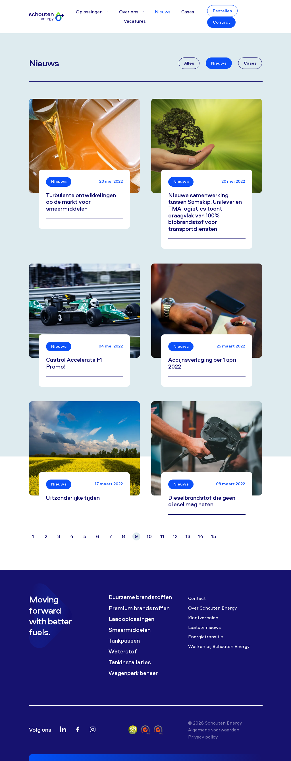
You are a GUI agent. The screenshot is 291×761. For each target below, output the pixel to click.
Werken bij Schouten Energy (219, 646)
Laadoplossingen (131, 619)
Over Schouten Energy (212, 608)
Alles (189, 63)
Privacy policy (203, 737)
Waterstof (123, 651)
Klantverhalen (203, 617)
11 (162, 536)
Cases (187, 12)
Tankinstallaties (130, 662)
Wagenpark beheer (133, 673)
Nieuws (163, 12)
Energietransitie (205, 637)
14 (200, 536)
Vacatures (135, 21)
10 (149, 536)
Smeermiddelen (130, 629)
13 (188, 536)
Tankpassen (124, 640)
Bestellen (222, 11)
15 (213, 536)
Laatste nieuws (204, 627)
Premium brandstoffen (139, 608)
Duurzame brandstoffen (140, 597)
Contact (221, 22)
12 (175, 536)
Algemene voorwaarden (213, 730)
